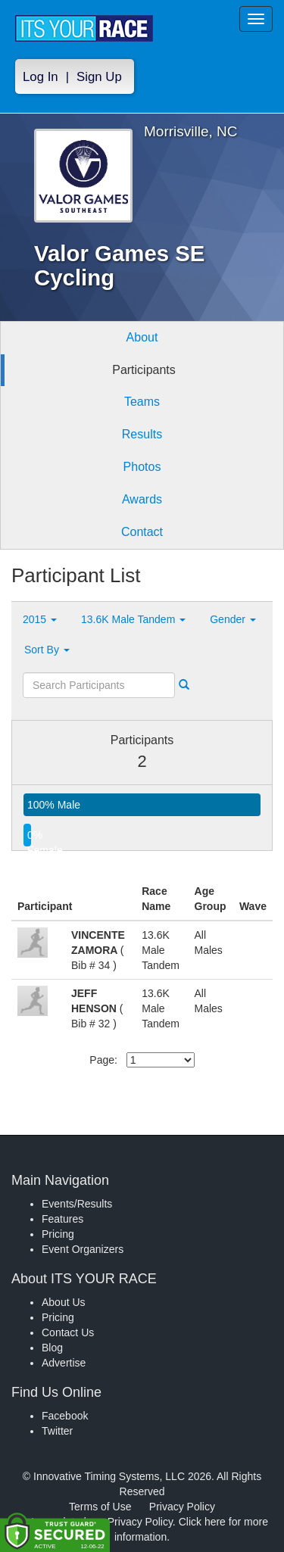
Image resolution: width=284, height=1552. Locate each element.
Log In (40, 77)
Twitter (57, 1431)
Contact (142, 531)
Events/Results (77, 1204)
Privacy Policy (182, 1507)
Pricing (58, 1234)
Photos (142, 466)
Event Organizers (82, 1249)
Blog (52, 1348)
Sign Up (99, 77)
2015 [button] (40, 619)
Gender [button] (233, 619)
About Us (64, 1302)
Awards (142, 499)
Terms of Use (100, 1507)
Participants (144, 369)
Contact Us (68, 1332)
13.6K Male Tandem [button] (133, 619)
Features (62, 1219)
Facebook (65, 1416)
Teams (142, 401)
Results (142, 434)
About (142, 337)
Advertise (64, 1363)
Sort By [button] (47, 650)
